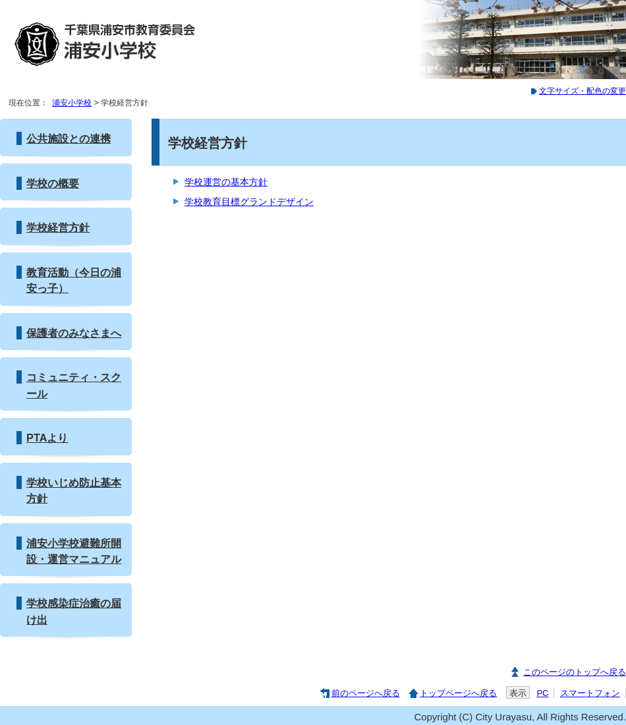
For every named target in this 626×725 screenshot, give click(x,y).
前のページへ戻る (365, 693)
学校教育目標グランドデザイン (249, 202)
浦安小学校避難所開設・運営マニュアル (73, 551)
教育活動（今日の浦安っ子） (73, 280)
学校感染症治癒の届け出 (73, 611)
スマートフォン (590, 693)
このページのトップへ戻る (574, 672)
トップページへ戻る (458, 693)
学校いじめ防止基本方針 (73, 490)
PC (542, 693)
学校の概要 (52, 183)
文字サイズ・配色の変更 (582, 91)
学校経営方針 (58, 227)
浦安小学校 (72, 102)
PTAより (47, 438)
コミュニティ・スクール (73, 385)
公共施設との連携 (68, 138)
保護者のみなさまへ (73, 333)
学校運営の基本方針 (226, 182)
